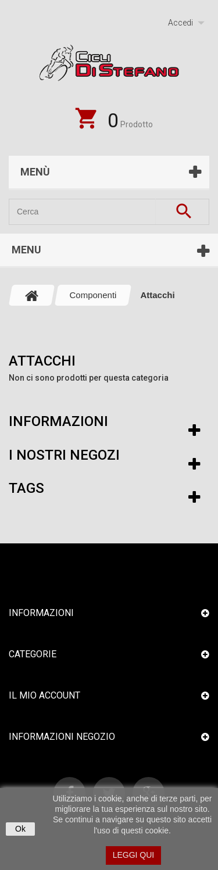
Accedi (180, 22)
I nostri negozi (64, 455)
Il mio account (44, 695)
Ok (20, 828)
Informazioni (58, 421)
